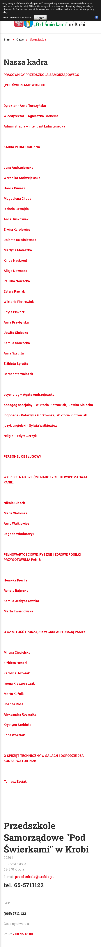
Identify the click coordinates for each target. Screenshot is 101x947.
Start (7, 39)
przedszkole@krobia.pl (34, 876)
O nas (20, 39)
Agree (41, 18)
